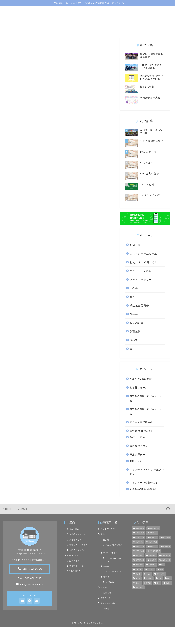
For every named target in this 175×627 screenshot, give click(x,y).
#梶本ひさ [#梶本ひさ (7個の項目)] (139, 555)
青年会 (134, 348)
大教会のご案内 (46, 29)
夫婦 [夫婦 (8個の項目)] (159, 578)
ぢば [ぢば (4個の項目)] (161, 569)
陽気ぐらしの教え (92, 29)
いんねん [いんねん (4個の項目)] (139, 569)
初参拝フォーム (139, 387)
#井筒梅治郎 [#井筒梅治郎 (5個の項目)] (140, 528)
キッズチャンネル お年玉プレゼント (147, 471)
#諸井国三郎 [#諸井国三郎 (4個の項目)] (140, 560)
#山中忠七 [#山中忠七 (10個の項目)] (153, 537)
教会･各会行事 (69, 29)
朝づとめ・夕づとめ (78, 545)
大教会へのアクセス (78, 534)
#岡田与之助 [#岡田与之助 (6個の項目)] (140, 546)
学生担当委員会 (139, 305)
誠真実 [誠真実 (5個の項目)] (168, 583)
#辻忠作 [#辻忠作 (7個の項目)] (153, 560)
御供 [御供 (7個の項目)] (168, 578)
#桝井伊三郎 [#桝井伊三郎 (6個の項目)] (140, 551)
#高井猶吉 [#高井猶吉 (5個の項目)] (152, 565)
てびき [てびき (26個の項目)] (148, 574)
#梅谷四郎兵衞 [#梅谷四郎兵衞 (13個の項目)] (155, 551)
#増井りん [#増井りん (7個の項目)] (153, 533)
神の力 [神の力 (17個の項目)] (148, 583)
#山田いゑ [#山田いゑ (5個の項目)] (139, 542)
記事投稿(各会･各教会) (143, 489)
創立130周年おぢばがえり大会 (146, 398)
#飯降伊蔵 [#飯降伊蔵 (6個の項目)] (139, 565)
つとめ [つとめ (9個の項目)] (138, 574)
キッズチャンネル (141, 270)
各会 (103, 534)
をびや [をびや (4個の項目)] (138, 578)
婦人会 (134, 296)
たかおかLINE (73, 571)
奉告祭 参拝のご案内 (142, 431)
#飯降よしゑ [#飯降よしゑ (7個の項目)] (165, 560)
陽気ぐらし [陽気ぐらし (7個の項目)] (139, 587)
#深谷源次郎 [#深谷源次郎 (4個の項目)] (165, 555)
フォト (112, 29)
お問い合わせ (129, 29)
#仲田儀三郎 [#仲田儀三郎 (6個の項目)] (154, 528)
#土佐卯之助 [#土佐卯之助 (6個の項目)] (140, 533)
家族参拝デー (137, 454)
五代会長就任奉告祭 (141, 422)
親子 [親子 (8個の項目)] (158, 583)
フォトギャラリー (141, 279)
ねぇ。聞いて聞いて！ (143, 262)
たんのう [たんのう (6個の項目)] (151, 569)
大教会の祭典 (75, 540)
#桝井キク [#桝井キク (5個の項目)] (166, 546)
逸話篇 (134, 340)
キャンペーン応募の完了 (144, 482)
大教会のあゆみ (139, 446)
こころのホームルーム (143, 253)
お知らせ (135, 244)
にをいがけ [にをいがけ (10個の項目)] (160, 574)
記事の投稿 (74, 561)
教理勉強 (135, 331)
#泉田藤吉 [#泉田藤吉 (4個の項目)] (152, 555)
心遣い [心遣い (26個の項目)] (138, 583)
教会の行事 (136, 322)
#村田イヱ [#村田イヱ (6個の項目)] (153, 546)
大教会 (134, 288)
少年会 (134, 314)
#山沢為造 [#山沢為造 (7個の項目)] (166, 537)
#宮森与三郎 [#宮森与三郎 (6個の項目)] (140, 537)
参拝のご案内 (137, 437)
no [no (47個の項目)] (162, 565)
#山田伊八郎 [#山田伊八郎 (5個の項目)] (153, 542)
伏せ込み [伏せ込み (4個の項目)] (149, 578)
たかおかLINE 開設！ (142, 379)
